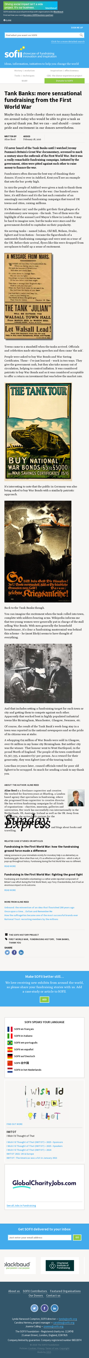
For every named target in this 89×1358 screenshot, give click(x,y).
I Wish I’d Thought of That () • (29, 1149)
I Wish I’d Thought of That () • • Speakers (35, 1145)
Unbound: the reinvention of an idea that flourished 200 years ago (39, 907)
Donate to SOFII (64, 80)
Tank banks (62, 939)
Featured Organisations (65, 1291)
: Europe (20, 1153)
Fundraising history (42, 939)
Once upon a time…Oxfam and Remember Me (28, 911)
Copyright (64, 1348)
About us (14, 1291)
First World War (18, 939)
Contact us (53, 1295)
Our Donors (36, 1295)
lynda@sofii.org (68, 1318)
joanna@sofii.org (53, 1326)
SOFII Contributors (35, 1291)
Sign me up (77, 27)
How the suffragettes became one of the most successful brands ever (41, 915)
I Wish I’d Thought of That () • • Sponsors (35, 1142)
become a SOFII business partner (38, 15)
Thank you (15, 942)
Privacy (40, 1348)
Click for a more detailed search (68, 41)
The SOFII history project (24, 934)
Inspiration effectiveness (64, 70)
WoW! (24, 80)
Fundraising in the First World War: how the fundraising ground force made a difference (41, 848)
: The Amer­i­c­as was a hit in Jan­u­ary (32, 1157)
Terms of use (51, 1348)
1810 (48, 1352)
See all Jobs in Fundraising (21, 1205)
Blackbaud (58, 11)
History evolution (24, 70)
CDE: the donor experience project (64, 75)
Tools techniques (24, 75)
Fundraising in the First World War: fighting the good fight (43, 874)
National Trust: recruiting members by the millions (31, 919)
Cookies (32, 1348)
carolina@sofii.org (63, 1322)
